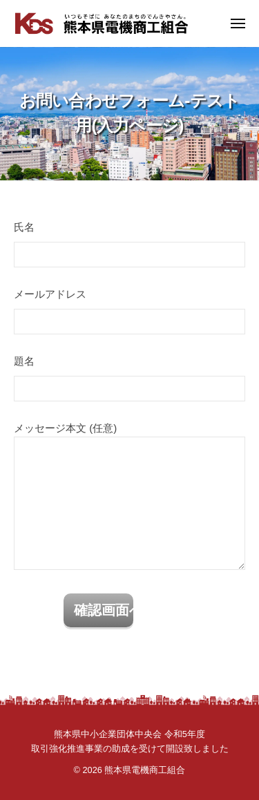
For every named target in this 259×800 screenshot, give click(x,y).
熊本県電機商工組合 (144, 770)
